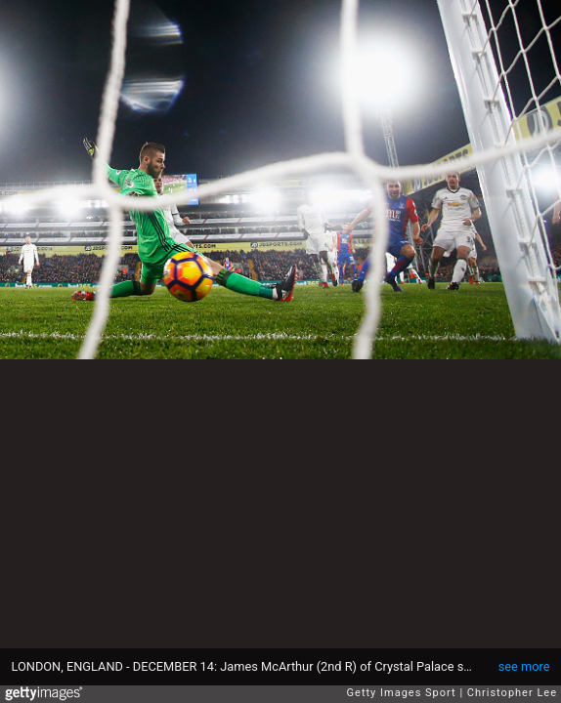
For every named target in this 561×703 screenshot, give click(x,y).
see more (524, 666)
